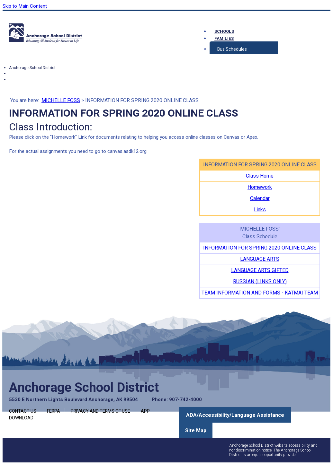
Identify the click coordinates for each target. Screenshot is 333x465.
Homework (260, 187)
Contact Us (22, 411)
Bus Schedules (232, 49)
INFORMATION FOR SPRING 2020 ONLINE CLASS (260, 248)
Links (260, 210)
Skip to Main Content (25, 6)
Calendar (260, 198)
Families (224, 38)
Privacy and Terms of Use (100, 411)
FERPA (53, 411)
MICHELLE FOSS (60, 100)
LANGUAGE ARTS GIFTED (260, 270)
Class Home (260, 176)
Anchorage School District (32, 68)
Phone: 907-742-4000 (177, 399)
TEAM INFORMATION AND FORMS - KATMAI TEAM (260, 293)
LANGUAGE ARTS (259, 259)
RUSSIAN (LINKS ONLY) (260, 281)
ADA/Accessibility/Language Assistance (235, 415)
